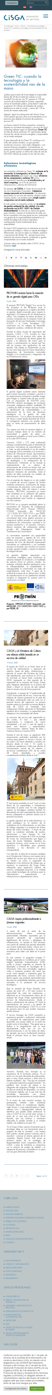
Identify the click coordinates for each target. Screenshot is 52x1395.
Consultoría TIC (13, 1296)
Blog (8, 1235)
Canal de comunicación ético (19, 1239)
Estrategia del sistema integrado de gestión (25, 1218)
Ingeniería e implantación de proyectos (18, 1307)
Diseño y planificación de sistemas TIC (17, 1301)
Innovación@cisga (14, 1214)
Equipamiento (12, 1278)
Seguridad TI (11, 1275)
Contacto (12, 3)
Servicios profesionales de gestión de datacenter (17, 1334)
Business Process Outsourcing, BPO (14, 1316)
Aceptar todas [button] (37, 1388)
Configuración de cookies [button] (15, 1388)
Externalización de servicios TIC (20, 1311)
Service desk (11, 1320)
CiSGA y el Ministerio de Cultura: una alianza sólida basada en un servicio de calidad (24, 654)
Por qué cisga (12, 1211)
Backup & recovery (14, 1268)
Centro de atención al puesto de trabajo (19, 1329)
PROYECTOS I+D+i (12, 1228)
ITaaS (7, 1324)
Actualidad (10, 1225)
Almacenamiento (13, 1261)
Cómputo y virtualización (17, 1264)
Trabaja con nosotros (16, 1221)
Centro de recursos (14, 1232)
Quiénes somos (12, 1207)
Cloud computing (14, 1271)
